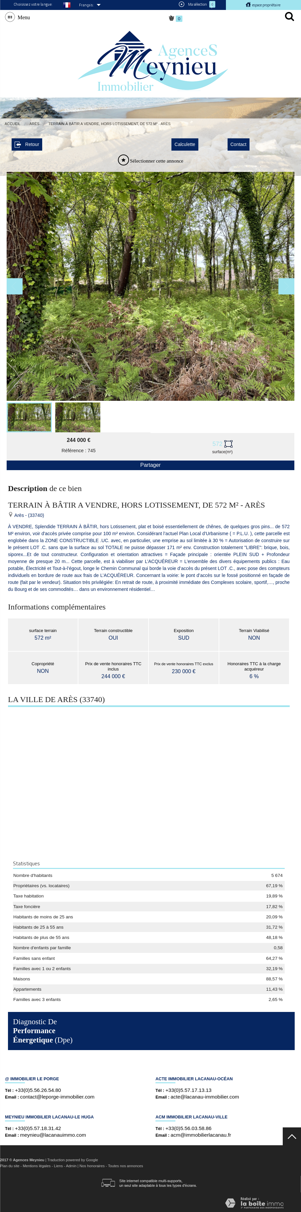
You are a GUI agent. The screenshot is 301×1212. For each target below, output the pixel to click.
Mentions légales (36, 1164)
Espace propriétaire (265, 5)
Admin (71, 1164)
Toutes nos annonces (125, 1164)
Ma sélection (197, 4)
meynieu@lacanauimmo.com (53, 1133)
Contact (239, 142)
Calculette (184, 142)
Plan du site (9, 1164)
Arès (35, 124)
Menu (22, 17)
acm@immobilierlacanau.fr (201, 1133)
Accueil (13, 124)
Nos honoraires (92, 1164)
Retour (27, 142)
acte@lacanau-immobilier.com (205, 1095)
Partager (150, 463)
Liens (58, 1164)
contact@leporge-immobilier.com (57, 1095)
